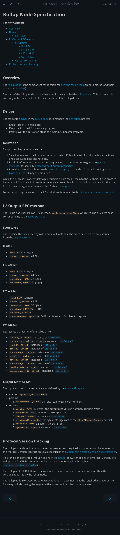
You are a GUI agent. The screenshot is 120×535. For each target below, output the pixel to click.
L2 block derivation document (97, 192)
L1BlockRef (27, 50)
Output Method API (26, 60)
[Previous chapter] (10, 498)
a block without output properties (54, 166)
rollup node (14, 85)
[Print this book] (105, 4)
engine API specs (23, 237)
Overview (14, 28)
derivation (75, 119)
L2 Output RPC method (22, 39)
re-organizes (66, 186)
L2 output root (36, 216)
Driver (12, 32)
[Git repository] (110, 4)
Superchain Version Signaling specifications (91, 451)
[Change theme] (11, 4)
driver (24, 119)
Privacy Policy (83, 525)
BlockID (25, 46)
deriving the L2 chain (73, 85)
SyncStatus (27, 57)
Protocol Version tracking (23, 64)
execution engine (58, 169)
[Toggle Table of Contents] (4, 4)
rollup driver (85, 94)
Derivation (21, 35)
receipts (20, 88)
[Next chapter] (110, 498)
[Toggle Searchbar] (18, 4)
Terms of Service (67, 525)
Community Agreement (48, 525)
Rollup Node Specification (34, 14)
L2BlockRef (27, 53)
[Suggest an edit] (115, 4)
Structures (21, 43)
